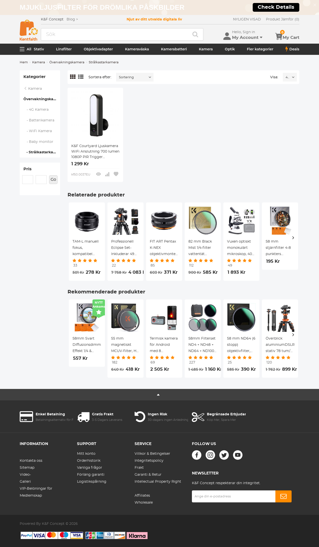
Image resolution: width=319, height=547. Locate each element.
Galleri (25, 481)
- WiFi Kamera (38, 131)
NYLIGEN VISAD (247, 19)
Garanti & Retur (148, 474)
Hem (24, 62)
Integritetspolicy (149, 460)
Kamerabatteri (174, 49)
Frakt (139, 467)
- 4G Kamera (36, 109)
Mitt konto (86, 454)
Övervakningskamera (66, 62)
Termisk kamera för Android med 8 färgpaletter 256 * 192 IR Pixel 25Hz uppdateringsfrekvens (164, 345)
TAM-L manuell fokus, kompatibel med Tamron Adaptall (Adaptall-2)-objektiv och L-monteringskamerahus (87, 248)
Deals (292, 49)
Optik (230, 49)
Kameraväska (137, 49)
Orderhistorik (88, 460)
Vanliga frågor (89, 467)
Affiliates (142, 495)
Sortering (126, 77)
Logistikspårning (91, 481)
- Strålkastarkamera (41, 152)
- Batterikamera (39, 120)
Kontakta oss (31, 460)
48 (287, 77)
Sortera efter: (99, 77)
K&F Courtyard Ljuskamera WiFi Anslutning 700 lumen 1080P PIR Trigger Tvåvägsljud (95, 152)
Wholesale (144, 502)
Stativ (39, 49)
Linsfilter (64, 49)
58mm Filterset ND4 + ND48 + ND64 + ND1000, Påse (202, 345)
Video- (25, 474)
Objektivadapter (98, 49)
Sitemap (27, 467)
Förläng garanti (90, 474)
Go (53, 180)
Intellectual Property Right (158, 481)
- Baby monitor (38, 142)
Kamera (206, 49)
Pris (27, 169)
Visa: (274, 77)
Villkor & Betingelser (152, 454)
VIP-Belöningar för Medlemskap (36, 492)
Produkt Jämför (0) (282, 19)
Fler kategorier (260, 49)
